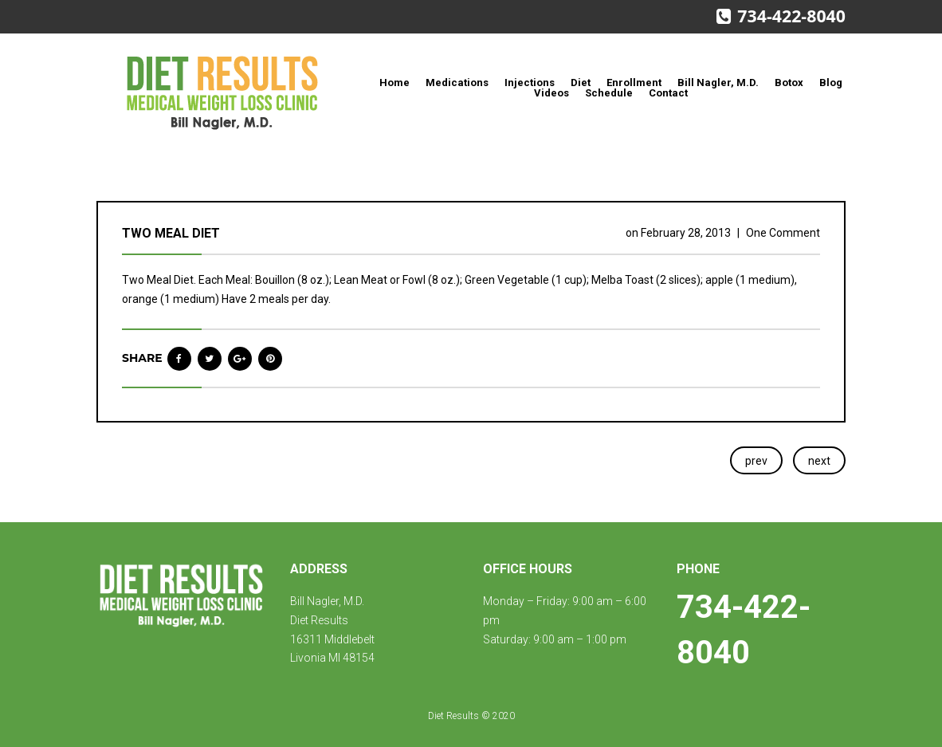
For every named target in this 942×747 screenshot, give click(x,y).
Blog (830, 82)
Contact (668, 93)
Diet (581, 82)
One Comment (783, 232)
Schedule (609, 93)
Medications (457, 82)
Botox (789, 82)
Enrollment (633, 82)
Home (394, 82)
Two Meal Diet (171, 233)
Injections (529, 82)
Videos (551, 93)
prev (756, 460)
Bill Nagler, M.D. (718, 82)
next (819, 460)
